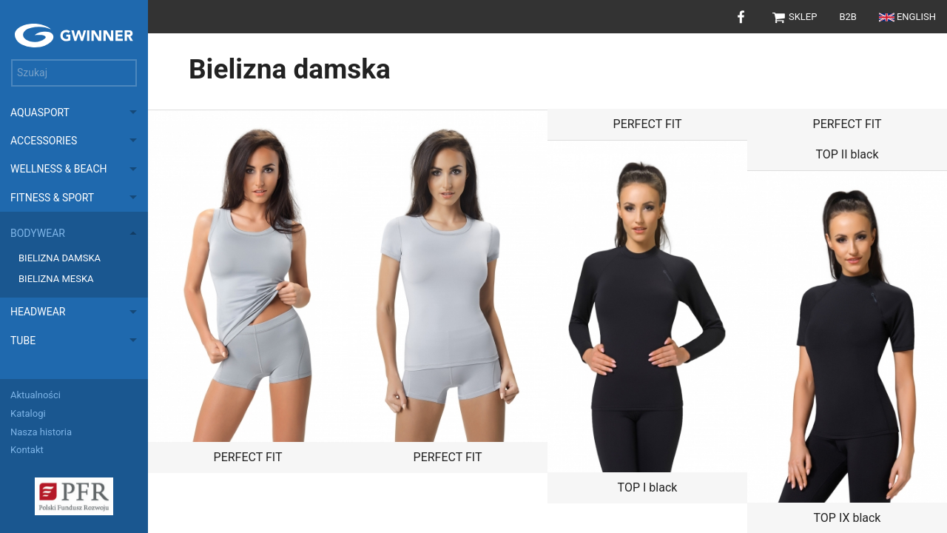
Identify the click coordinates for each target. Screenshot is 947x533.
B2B (848, 16)
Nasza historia (41, 432)
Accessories (43, 141)
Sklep (794, 16)
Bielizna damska (59, 258)
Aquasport (40, 112)
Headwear (37, 312)
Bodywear (37, 233)
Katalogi (28, 413)
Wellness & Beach (58, 169)
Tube (23, 340)
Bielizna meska (56, 278)
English (907, 16)
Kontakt (27, 449)
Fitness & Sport (52, 198)
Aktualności (35, 394)
